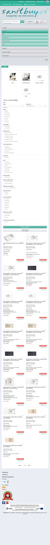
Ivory (6, 209)
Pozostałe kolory (9, 172)
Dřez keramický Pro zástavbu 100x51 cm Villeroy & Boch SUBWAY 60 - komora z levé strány (12, 302)
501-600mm (7, 128)
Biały (6, 165)
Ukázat (4, 104)
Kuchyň (4, 31)
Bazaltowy (7, 202)
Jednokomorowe (9, 136)
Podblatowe (8, 147)
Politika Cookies (5, 479)
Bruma (6, 118)
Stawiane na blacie (9, 149)
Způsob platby (5, 492)
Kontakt (21, 1)
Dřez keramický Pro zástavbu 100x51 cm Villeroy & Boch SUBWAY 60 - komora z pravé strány (35, 244)
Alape (6, 111)
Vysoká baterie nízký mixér (10, 187)
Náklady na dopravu (6, 490)
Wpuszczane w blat (9, 152)
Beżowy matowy (8, 163)
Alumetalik (7, 198)
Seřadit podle (28, 104)
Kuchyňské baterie (5, 37)
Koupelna (5, 27)
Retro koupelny (6, 55)
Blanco (7, 114)
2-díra (6, 194)
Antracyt (7, 161)
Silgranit (7, 215)
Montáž (3, 482)
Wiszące (7, 151)
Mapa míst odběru (6, 494)
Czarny (7, 170)
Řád (3, 478)
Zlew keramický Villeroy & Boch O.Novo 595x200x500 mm (13, 244)
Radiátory (5, 48)
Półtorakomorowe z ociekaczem (11, 141)
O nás (3, 475)
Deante (7, 121)
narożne (7, 145)
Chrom (7, 168)
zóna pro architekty (31, 4)
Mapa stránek (5, 495)
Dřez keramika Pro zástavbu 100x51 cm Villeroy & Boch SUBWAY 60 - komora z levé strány (36, 360)
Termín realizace (5, 489)
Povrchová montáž (9, 183)
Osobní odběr (5, 491)
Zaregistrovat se (30, 1)
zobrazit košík (37, 23)
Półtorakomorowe (9, 139)
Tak (6, 221)
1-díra (6, 192)
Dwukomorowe (8, 132)
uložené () (30, 21)
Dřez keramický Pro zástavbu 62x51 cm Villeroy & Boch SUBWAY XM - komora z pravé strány (13, 388)
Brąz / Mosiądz (8, 167)
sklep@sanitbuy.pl (37, 535)
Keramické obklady (7, 52)
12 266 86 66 (6, 483)
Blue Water (7, 116)
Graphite (7, 207)
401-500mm (7, 126)
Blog (47, 59)
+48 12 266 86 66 (7, 4)
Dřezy (3, 34)
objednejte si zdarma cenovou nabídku (25, 227)
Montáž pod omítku (9, 181)
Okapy (3, 44)
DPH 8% (3, 481)
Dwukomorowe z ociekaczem (11, 134)
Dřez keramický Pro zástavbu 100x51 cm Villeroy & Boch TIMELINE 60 (35, 388)
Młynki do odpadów (6, 40)
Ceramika (7, 213)
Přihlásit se (40, 1)
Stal (6, 217)
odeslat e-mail (19, 4)
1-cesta (7, 157)
